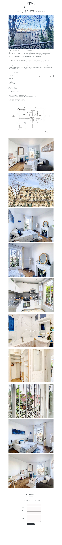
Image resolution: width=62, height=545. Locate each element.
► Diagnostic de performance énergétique (45, 76)
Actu (52, 7)
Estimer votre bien (43, 7)
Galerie (10, 7)
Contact (59, 7)
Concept (3, 7)
